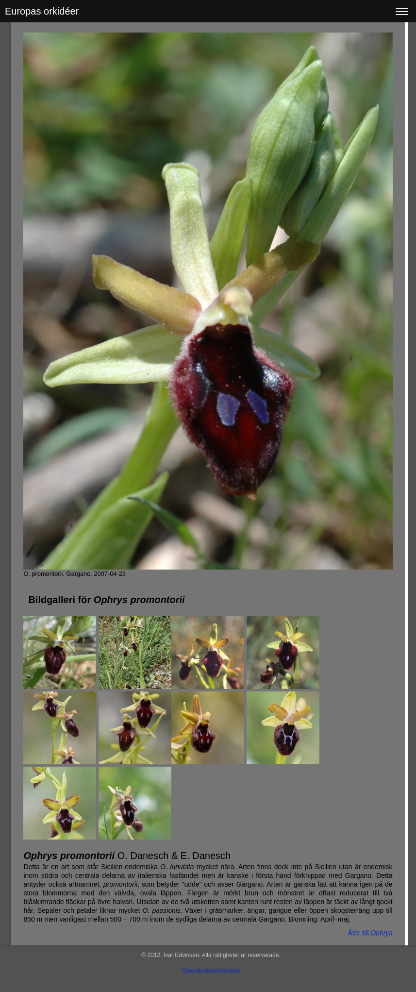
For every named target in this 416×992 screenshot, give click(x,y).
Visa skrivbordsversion (211, 970)
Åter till (370, 933)
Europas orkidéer (42, 11)
